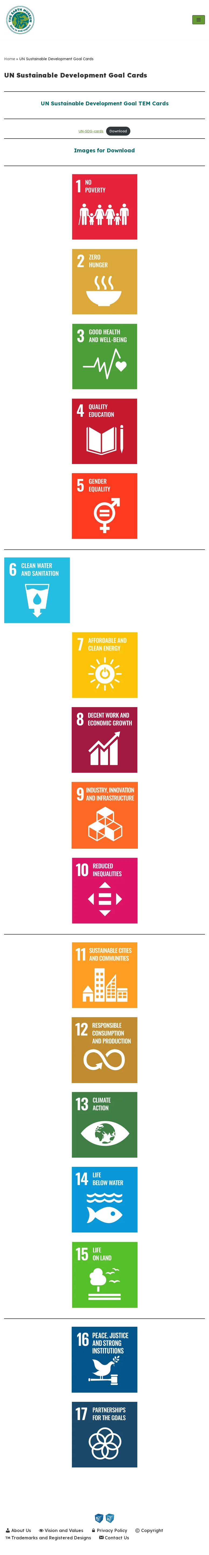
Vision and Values (61, 1531)
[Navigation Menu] (198, 19)
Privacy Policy (109, 1530)
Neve (9, 1549)
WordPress (56, 1549)
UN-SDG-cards (91, 131)
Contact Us (114, 1538)
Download (118, 131)
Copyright (149, 1530)
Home (9, 58)
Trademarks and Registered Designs (48, 1538)
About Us (18, 1531)
